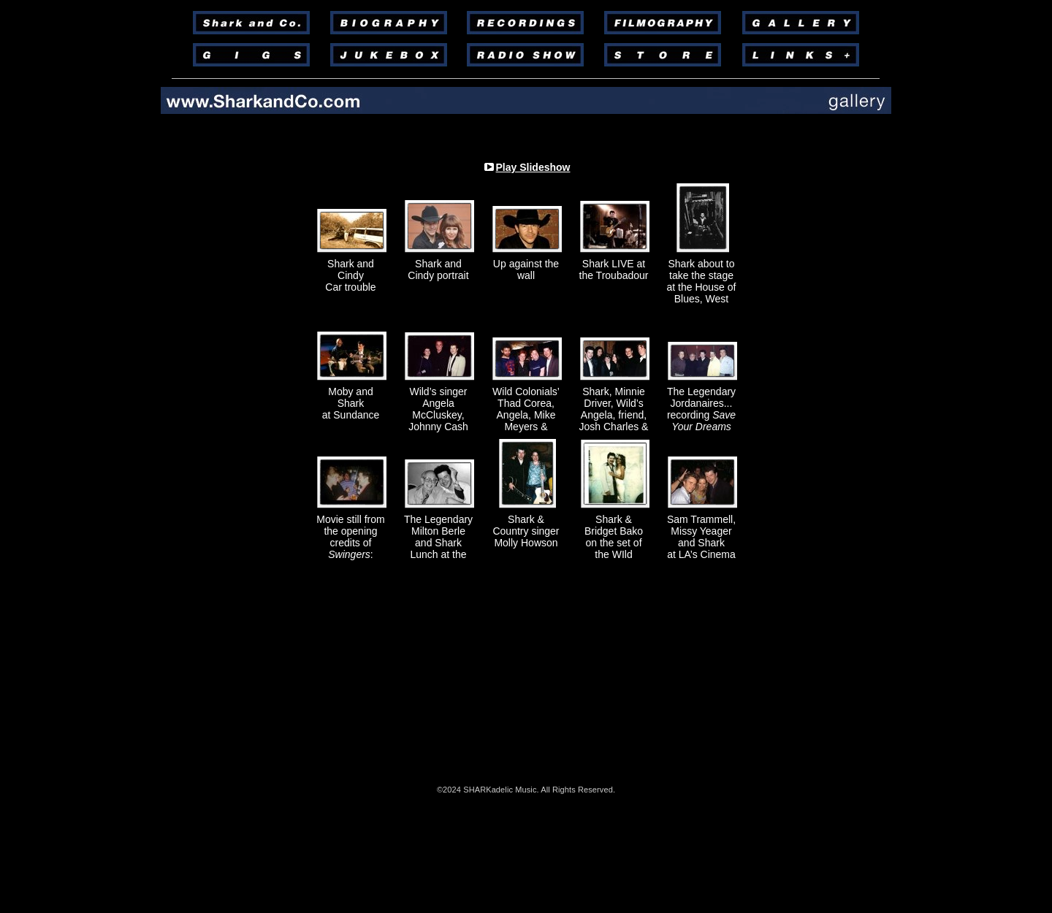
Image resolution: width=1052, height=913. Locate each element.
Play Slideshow (533, 167)
